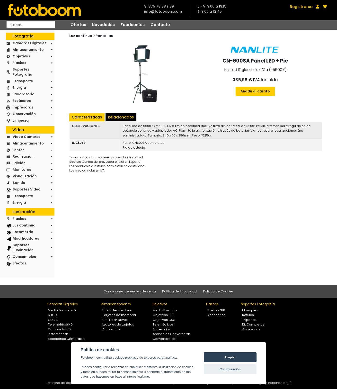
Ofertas (78, 24)
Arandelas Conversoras (172, 334)
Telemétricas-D (60, 324)
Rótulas (248, 315)
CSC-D (53, 319)
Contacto (160, 24)
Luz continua (24, 225)
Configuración (230, 369)
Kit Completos (253, 324)
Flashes (19, 62)
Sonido (19, 182)
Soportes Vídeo (27, 189)
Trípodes (249, 319)
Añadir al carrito (255, 91)
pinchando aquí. (278, 382)
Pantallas (104, 35)
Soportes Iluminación (23, 248)
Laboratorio (24, 94)
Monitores (22, 169)
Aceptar (230, 357)
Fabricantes (133, 24)
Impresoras (23, 107)
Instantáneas (58, 334)
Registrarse (301, 6)
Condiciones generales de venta (130, 291)
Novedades (103, 24)
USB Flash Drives (115, 319)
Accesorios (111, 329)
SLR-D (52, 315)
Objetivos (21, 56)
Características (87, 117)
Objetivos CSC (164, 319)
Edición (19, 163)
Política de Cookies (218, 291)
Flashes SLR (216, 310)
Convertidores (164, 338)
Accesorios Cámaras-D (67, 338)
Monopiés (250, 310)
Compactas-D (59, 329)
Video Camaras (27, 136)
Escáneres (22, 100)
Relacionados (121, 117)
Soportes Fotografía (22, 72)
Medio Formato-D (62, 310)
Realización (23, 156)
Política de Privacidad (179, 291)
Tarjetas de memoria (119, 315)
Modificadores (26, 238)
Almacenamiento (28, 49)
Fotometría (23, 231)
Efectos (19, 263)
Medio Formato (165, 310)
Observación (24, 113)
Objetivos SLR (163, 315)
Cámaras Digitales (29, 43)
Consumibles (24, 256)
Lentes (19, 149)
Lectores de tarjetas (118, 324)
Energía (19, 87)
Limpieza (21, 120)
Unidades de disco (117, 310)
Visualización (25, 176)
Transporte (23, 81)
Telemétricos (163, 324)
